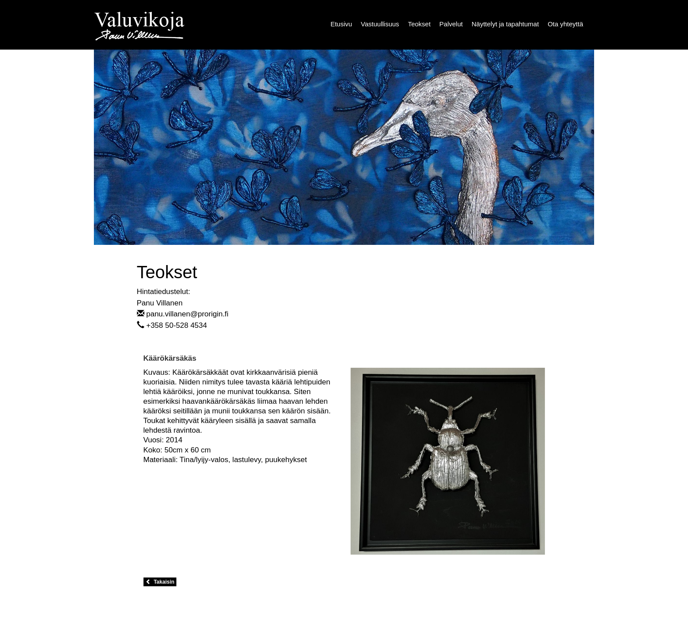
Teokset (419, 24)
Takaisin (160, 582)
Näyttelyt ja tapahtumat (505, 24)
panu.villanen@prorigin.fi (187, 314)
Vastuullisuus (380, 24)
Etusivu (341, 24)
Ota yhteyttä (565, 24)
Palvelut (450, 24)
